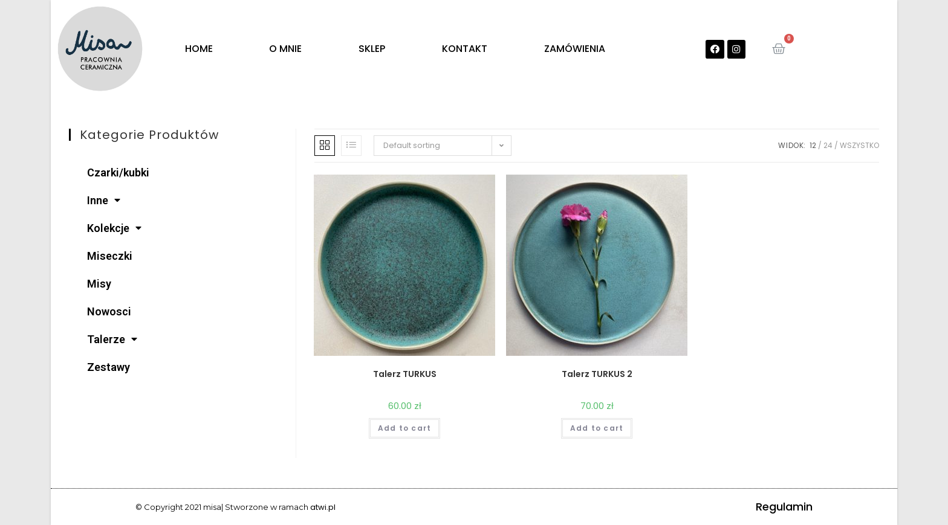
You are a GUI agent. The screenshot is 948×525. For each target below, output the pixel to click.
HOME (199, 49)
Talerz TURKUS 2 (597, 374)
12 (813, 145)
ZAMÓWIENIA (574, 49)
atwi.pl (323, 507)
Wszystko (859, 145)
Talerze (112, 339)
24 (828, 145)
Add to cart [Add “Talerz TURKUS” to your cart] (404, 428)
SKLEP (372, 49)
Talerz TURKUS (405, 374)
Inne (103, 200)
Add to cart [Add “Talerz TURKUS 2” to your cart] (596, 428)
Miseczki (109, 256)
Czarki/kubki (118, 172)
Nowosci (109, 311)
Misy (99, 283)
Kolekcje (114, 228)
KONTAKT (464, 49)
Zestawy (108, 367)
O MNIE (285, 49)
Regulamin (784, 506)
